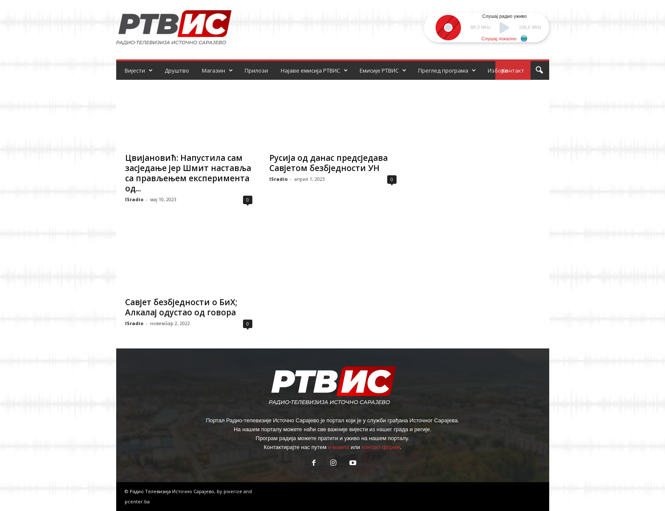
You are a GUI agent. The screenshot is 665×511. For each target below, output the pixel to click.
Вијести (139, 70)
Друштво (177, 70)
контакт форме (381, 447)
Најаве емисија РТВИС (314, 70)
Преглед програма (447, 70)
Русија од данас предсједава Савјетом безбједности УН (328, 163)
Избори (498, 70)
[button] (539, 70)
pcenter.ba (137, 501)
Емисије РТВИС (383, 70)
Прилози (256, 70)
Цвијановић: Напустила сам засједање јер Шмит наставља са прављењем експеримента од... (188, 173)
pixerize (233, 491)
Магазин (217, 70)
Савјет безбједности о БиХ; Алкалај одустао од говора (181, 307)
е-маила (338, 447)
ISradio (134, 199)
